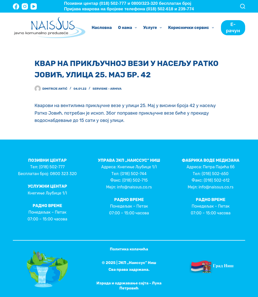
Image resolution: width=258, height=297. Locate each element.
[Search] (242, 6)
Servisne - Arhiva (106, 88)
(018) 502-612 (217, 180)
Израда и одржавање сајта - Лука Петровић (129, 285)
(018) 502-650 (215, 173)
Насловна (102, 27)
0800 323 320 (63, 173)
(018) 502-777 (51, 166)
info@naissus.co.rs (134, 187)
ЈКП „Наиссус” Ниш (137, 262)
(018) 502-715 (135, 180)
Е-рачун (233, 27)
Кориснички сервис (192, 28)
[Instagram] (25, 6)
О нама (128, 28)
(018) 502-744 (133, 173)
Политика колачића (129, 249)
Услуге (153, 28)
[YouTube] (33, 6)
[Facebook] (16, 6)
